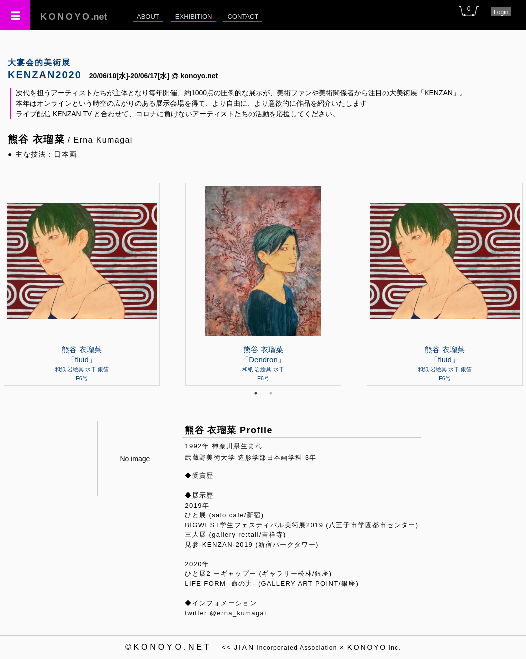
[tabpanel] (263, 284)
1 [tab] (256, 393)
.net (73, 17)
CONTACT (242, 16)
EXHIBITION (193, 16)
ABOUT (148, 16)
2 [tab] (271, 393)
